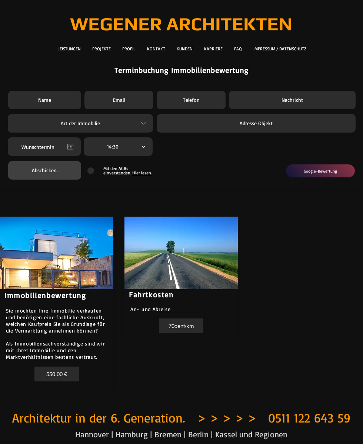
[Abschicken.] (44, 170)
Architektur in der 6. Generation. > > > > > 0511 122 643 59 (181, 417)
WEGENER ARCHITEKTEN (181, 23)
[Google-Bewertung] (320, 170)
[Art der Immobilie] (80, 123)
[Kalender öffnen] (70, 147)
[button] (56, 374)
